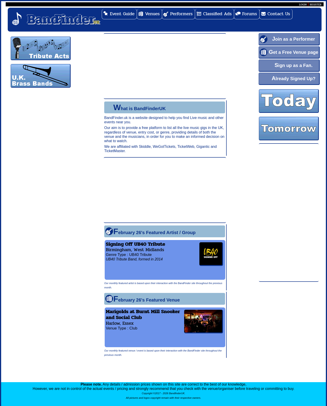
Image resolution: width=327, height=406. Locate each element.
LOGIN (303, 4)
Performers (181, 13)
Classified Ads (217, 13)
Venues (152, 13)
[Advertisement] (289, 213)
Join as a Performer (293, 39)
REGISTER (316, 4)
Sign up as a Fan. (293, 65)
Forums (249, 13)
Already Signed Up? (293, 78)
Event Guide (122, 13)
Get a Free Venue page (293, 52)
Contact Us (279, 13)
